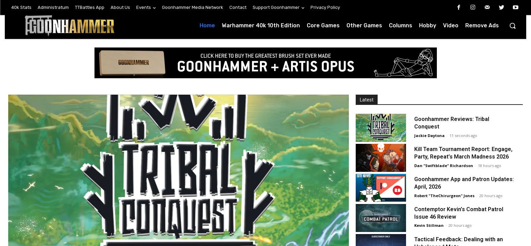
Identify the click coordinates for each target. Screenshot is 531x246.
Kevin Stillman (429, 225)
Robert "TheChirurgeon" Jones (444, 195)
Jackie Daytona (429, 135)
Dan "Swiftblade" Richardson (443, 165)
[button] (512, 25)
